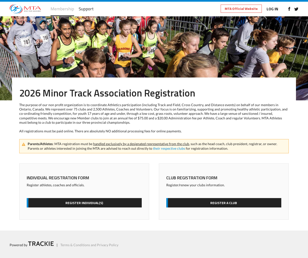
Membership (62, 9)
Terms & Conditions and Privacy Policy (89, 245)
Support (86, 9)
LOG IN (272, 9)
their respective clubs (169, 148)
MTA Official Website (241, 8)
